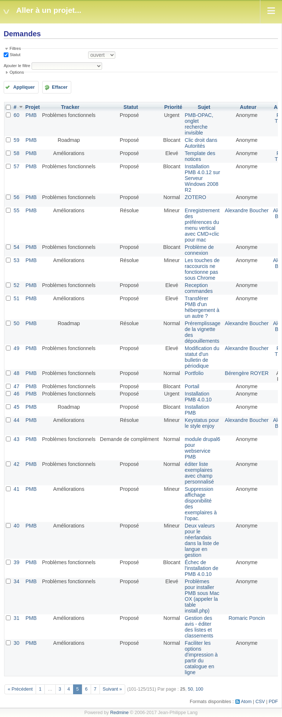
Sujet (204, 107)
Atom (246, 701)
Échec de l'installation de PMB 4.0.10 (201, 568)
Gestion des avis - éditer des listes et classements (199, 627)
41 (16, 489)
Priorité (173, 107)
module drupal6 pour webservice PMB (202, 448)
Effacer (60, 87)
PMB (30, 115)
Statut (14, 54)
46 (16, 394)
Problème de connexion (199, 250)
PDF (273, 701)
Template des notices (200, 156)
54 (16, 247)
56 (16, 197)
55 (16, 210)
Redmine (119, 712)
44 (16, 420)
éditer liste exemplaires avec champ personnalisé (199, 473)
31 (16, 618)
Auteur (248, 107)
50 (16, 323)
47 (16, 386)
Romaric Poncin (246, 618)
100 (199, 689)
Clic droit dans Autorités (201, 143)
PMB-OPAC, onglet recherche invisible (199, 124)
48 (16, 373)
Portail (192, 386)
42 (16, 464)
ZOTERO (195, 197)
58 (16, 153)
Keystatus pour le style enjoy (202, 423)
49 (16, 348)
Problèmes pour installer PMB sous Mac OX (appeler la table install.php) (202, 596)
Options (17, 72)
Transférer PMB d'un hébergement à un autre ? (202, 307)
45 (16, 407)
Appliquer (24, 87)
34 (16, 581)
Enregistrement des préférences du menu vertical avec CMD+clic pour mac (202, 225)
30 (16, 643)
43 (16, 439)
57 (16, 166)
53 (16, 260)
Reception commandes (199, 288)
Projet (32, 107)
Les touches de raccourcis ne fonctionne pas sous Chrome (202, 269)
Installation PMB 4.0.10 (198, 396)
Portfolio (194, 373)
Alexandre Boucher (246, 210)
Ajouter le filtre (17, 65)
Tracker (70, 107)
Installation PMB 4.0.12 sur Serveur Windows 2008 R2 (202, 178)
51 (16, 298)
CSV (260, 701)
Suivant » (112, 689)
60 (16, 115)
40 (16, 526)
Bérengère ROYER (246, 373)
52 (16, 285)
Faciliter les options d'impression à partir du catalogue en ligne (201, 657)
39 (16, 562)
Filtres (15, 48)
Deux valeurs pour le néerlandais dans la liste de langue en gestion (202, 540)
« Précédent (20, 689)
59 (16, 140)
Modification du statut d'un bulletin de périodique (202, 357)
